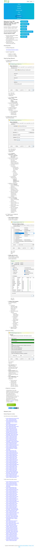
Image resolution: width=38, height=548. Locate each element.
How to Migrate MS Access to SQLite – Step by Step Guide (11, 443)
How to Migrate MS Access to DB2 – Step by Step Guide (11, 425)
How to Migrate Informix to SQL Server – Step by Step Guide (12, 497)
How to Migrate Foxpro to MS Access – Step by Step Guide (11, 458)
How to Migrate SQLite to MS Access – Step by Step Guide (11, 474)
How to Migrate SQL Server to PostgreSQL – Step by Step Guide (12, 537)
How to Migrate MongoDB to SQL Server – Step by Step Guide (12, 502)
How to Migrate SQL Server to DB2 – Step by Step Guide (11, 521)
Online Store (23, 26)
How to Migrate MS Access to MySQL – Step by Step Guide (11, 436)
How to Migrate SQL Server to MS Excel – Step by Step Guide (12, 524)
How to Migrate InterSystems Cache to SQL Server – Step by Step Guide (11, 485)
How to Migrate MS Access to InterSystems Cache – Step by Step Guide (11, 422)
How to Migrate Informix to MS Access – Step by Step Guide (12, 460)
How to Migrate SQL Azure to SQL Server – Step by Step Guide (12, 482)
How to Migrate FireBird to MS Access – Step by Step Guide (12, 456)
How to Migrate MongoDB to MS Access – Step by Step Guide (12, 465)
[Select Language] (31, 1)
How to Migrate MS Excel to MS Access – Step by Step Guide (12, 453)
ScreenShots (23, 29)
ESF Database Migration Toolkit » (12, 49)
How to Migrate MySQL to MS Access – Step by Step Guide (11, 467)
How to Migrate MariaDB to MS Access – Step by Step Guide (12, 463)
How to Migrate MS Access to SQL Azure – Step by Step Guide (12, 419)
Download (19, 6)
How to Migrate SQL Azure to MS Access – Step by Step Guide (12, 445)
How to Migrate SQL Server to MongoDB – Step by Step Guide (12, 530)
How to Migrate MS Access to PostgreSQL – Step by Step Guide (12, 441)
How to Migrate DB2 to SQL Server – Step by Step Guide (11, 488)
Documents (19, 16)
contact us (12, 400)
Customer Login (19, 10)
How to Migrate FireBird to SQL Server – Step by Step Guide (12, 492)
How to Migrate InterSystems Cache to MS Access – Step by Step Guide (11, 448)
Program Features (24, 24)
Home (19, 4)
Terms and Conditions (24, 545)
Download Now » (11, 404)
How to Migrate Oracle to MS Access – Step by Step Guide (11, 470)
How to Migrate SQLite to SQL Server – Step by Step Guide (11, 511)
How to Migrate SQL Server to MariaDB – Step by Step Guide (11, 528)
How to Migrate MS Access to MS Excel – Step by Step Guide (12, 427)
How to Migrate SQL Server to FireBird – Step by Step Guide (11, 526)
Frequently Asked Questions (26, 31)
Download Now (24, 21)
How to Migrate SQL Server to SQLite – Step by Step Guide (11, 540)
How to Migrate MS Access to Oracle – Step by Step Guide (11, 438)
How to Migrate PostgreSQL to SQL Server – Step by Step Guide (12, 509)
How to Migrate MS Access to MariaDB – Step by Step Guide (11, 431)
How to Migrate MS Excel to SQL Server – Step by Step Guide (12, 490)
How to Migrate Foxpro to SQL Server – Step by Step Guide (12, 495)
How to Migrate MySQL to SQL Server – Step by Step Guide (12, 504)
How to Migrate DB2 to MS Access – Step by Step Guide (11, 451)
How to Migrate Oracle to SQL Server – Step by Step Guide (11, 506)
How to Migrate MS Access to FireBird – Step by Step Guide (11, 429)
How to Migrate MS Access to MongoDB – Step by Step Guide (12, 434)
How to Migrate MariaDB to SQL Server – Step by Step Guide (12, 499)
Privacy (30, 545)
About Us (19, 18)
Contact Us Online (24, 34)
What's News (23, 36)
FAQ (19, 12)
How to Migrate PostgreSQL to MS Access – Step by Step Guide (12, 472)
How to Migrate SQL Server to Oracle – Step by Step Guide (11, 535)
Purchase (19, 8)
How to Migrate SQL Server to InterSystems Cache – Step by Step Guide (11, 518)
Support (19, 14)
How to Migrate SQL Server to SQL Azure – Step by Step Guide (12, 515)
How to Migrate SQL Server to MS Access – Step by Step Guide (12, 476)
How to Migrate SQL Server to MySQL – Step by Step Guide (11, 533)
